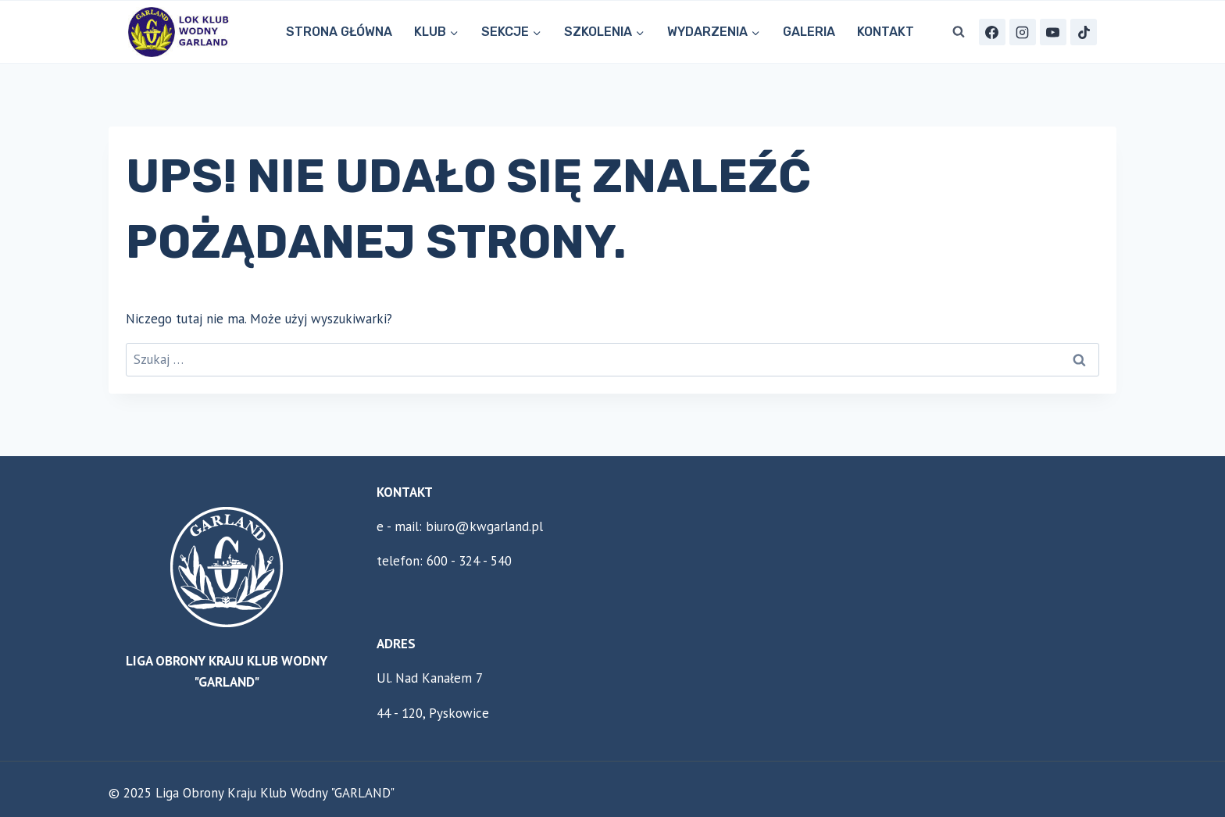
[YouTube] (1053, 32)
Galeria (809, 31)
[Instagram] (1022, 32)
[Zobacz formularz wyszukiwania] (958, 32)
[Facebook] (992, 32)
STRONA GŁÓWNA (339, 31)
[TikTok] (1083, 32)
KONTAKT (885, 31)
